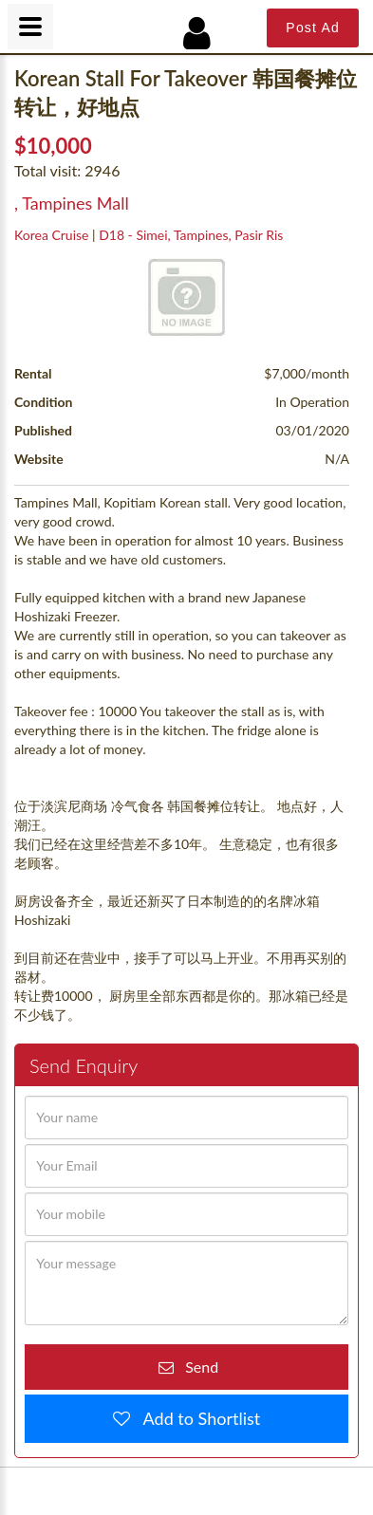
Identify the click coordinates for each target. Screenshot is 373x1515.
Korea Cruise (51, 235)
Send (196, 1367)
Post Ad (313, 27)
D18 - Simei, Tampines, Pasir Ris (191, 235)
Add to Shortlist (195, 1418)
